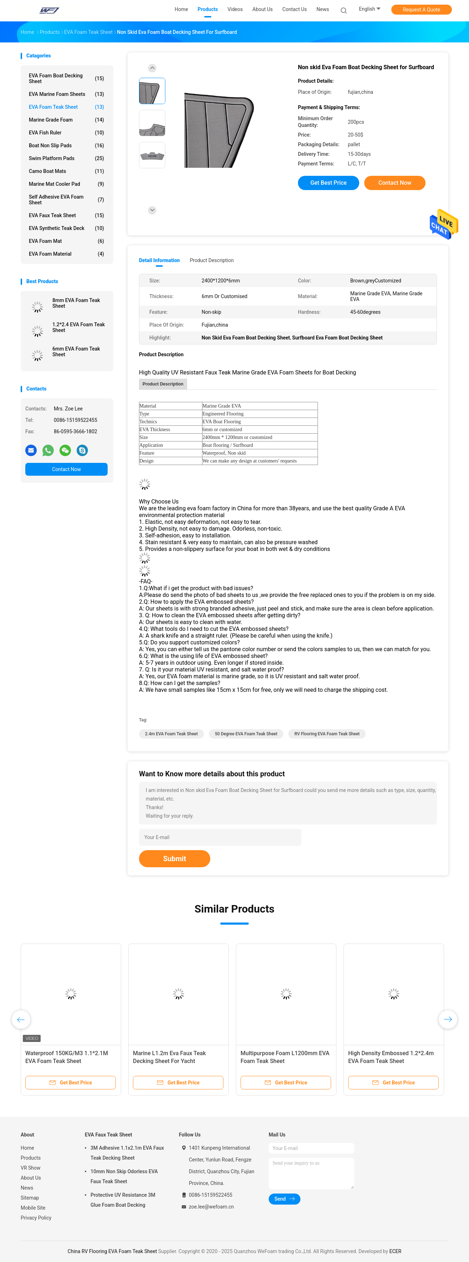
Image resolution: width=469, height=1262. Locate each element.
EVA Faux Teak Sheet (66, 215)
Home (27, 1148)
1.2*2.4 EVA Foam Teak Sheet (78, 327)
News (27, 1188)
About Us (31, 1178)
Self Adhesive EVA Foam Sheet (66, 199)
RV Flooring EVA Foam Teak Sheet (327, 733)
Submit (174, 858)
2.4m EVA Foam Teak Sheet (171, 733)
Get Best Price (328, 182)
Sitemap (30, 1198)
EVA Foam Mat (66, 241)
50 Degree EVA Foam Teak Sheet (246, 733)
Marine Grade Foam (66, 119)
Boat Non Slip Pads (66, 145)
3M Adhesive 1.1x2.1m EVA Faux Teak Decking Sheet (127, 1153)
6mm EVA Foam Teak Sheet (76, 351)
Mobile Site (33, 1208)
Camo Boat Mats (66, 171)
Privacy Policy (36, 1218)
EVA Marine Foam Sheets (66, 94)
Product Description (211, 260)
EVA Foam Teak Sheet (66, 107)
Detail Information (159, 260)
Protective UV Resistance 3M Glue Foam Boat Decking (123, 1200)
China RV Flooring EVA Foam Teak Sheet (112, 1251)
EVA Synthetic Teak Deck (66, 228)
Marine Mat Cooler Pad (66, 184)
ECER (395, 1251)
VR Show (31, 1168)
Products (31, 1158)
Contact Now (66, 469)
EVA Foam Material (66, 253)
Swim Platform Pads (66, 158)
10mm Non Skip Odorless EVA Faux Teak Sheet (124, 1176)
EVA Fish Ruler (66, 132)
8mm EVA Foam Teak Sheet (76, 303)
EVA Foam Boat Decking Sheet (66, 78)
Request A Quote (421, 9)
